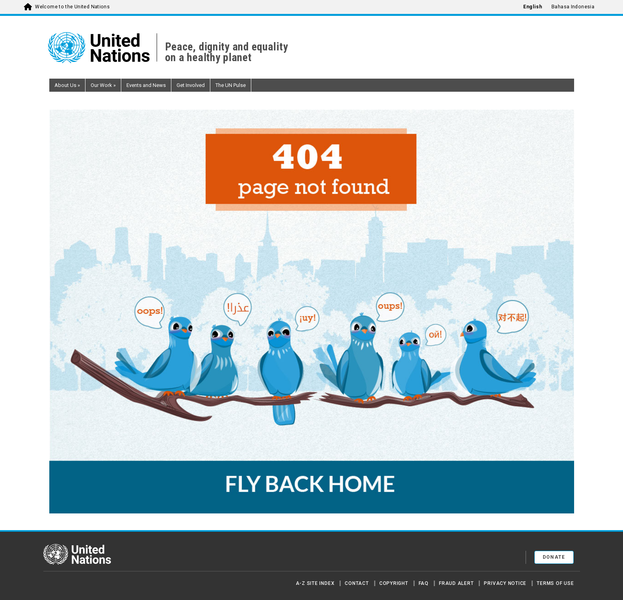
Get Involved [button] (191, 85)
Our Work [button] (103, 85)
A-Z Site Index (315, 583)
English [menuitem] (532, 7)
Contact (357, 583)
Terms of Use (555, 583)
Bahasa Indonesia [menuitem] (572, 7)
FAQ (424, 583)
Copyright (393, 583)
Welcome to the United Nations (72, 7)
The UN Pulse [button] (230, 85)
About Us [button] (67, 85)
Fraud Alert (456, 583)
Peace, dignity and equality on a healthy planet (226, 52)
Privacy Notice (505, 583)
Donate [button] (554, 557)
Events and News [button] (146, 85)
